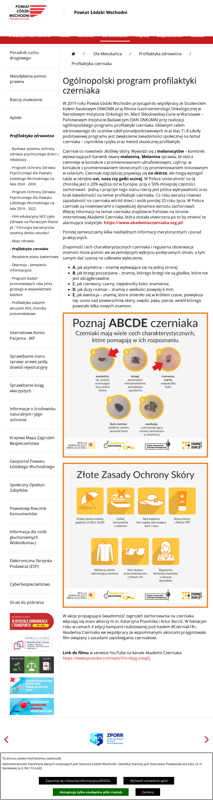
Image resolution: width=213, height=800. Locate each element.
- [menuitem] (34, 162)
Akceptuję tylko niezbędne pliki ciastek (91, 792)
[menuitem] (32, 63)
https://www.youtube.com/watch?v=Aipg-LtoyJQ (106, 666)
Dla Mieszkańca (107, 61)
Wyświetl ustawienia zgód (148, 780)
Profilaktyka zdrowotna (160, 61)
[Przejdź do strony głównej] (78, 62)
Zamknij (147, 792)
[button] (144, 26)
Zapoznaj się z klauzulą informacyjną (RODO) (78, 780)
